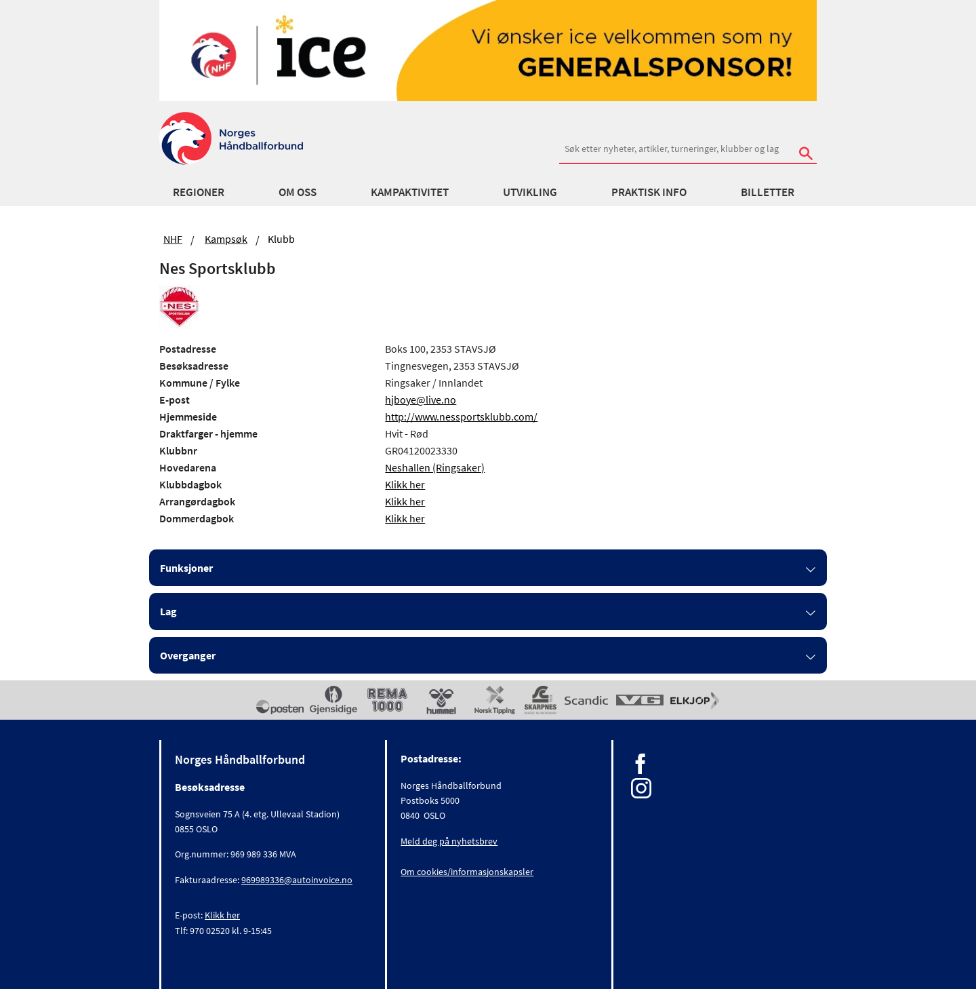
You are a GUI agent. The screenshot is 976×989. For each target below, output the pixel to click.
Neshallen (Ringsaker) (435, 467)
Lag (168, 611)
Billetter (767, 192)
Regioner (198, 192)
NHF (172, 239)
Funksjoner (186, 568)
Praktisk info (649, 192)
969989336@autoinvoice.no (296, 880)
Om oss (298, 192)
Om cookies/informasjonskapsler (467, 872)
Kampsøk (226, 239)
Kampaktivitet (410, 192)
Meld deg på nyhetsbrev (449, 841)
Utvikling (530, 192)
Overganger (188, 655)
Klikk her (405, 484)
